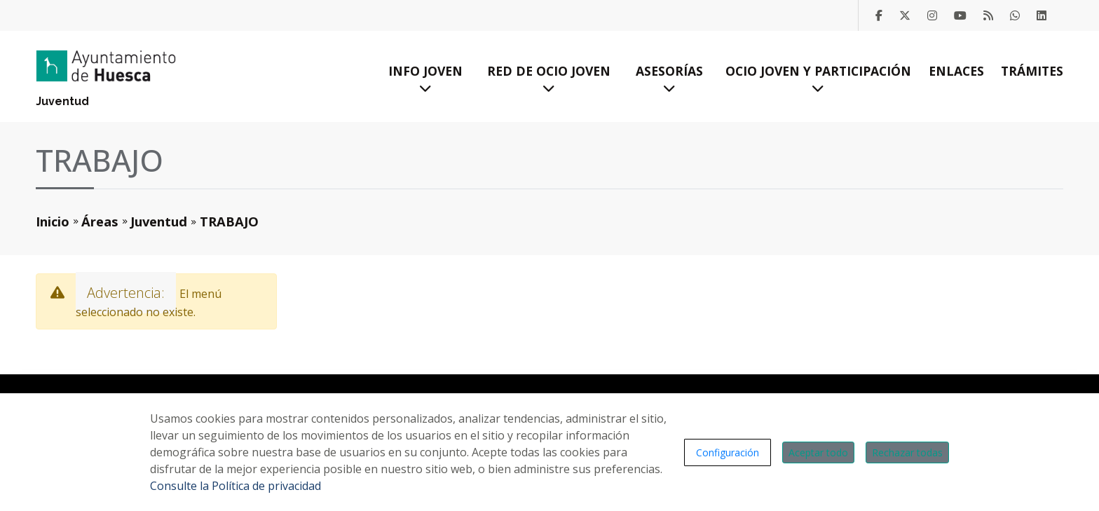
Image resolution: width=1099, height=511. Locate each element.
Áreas (99, 221)
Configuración (727, 452)
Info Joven (425, 78)
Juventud (62, 101)
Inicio (52, 221)
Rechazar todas (907, 452)
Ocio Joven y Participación (818, 78)
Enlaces (956, 70)
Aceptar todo (818, 452)
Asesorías (669, 78)
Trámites (1032, 70)
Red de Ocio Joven (548, 78)
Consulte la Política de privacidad (235, 485)
